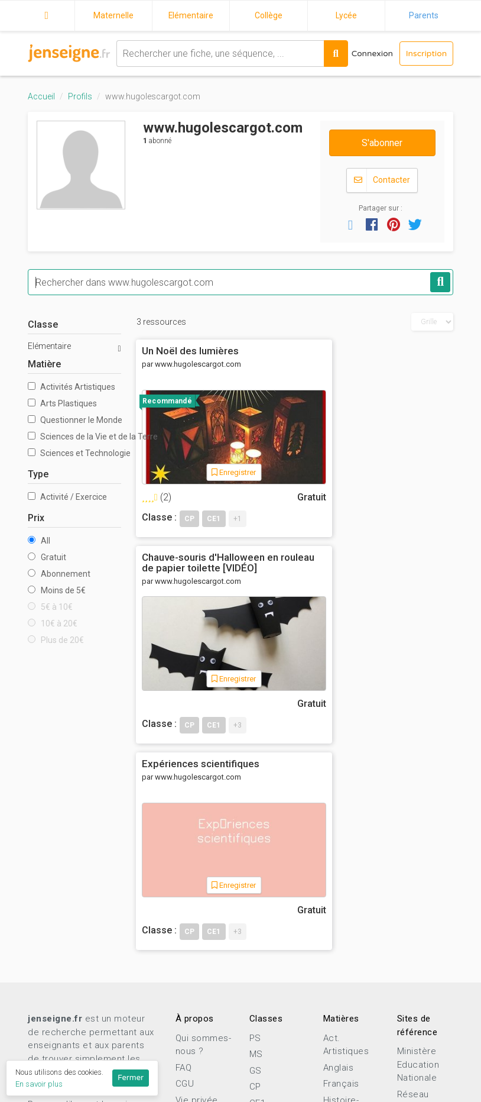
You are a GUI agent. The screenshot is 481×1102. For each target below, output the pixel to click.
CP (255, 880)
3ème (261, 1011)
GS (255, 864)
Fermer (131, 1077)
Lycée (346, 15)
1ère (259, 1043)
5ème (261, 978)
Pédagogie (346, 956)
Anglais (338, 861)
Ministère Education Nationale (418, 858)
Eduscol (414, 917)
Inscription (426, 54)
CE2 (257, 913)
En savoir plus (39, 1084)
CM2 (258, 946)
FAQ (184, 861)
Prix (36, 518)
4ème (261, 994)
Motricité (342, 940)
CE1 (257, 896)
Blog (185, 988)
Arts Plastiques (62, 404)
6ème (261, 961)
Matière (44, 364)
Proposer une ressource (77, 1036)
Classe (43, 325)
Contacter (382, 180)
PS (255, 831)
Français (341, 877)
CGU (185, 877)
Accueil (46, 14)
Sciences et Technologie (74, 453)
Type (38, 474)
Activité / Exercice (67, 497)
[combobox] (219, 53)
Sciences (343, 972)
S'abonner (382, 142)
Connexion (371, 54)
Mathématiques (356, 923)
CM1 (258, 929)
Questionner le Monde (74, 420)
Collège (268, 15)
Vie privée (197, 893)
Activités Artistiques (71, 387)
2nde (260, 1027)
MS (256, 848)
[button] (350, 225)
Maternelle (113, 15)
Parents (423, 15)
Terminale (270, 1059)
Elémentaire (191, 15)
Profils (80, 96)
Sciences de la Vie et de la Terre (74, 437)
